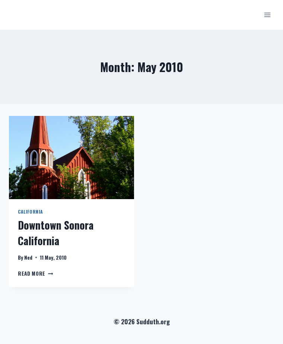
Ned (28, 257)
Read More (35, 273)
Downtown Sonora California (55, 232)
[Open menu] (267, 14)
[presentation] (71, 157)
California (30, 211)
